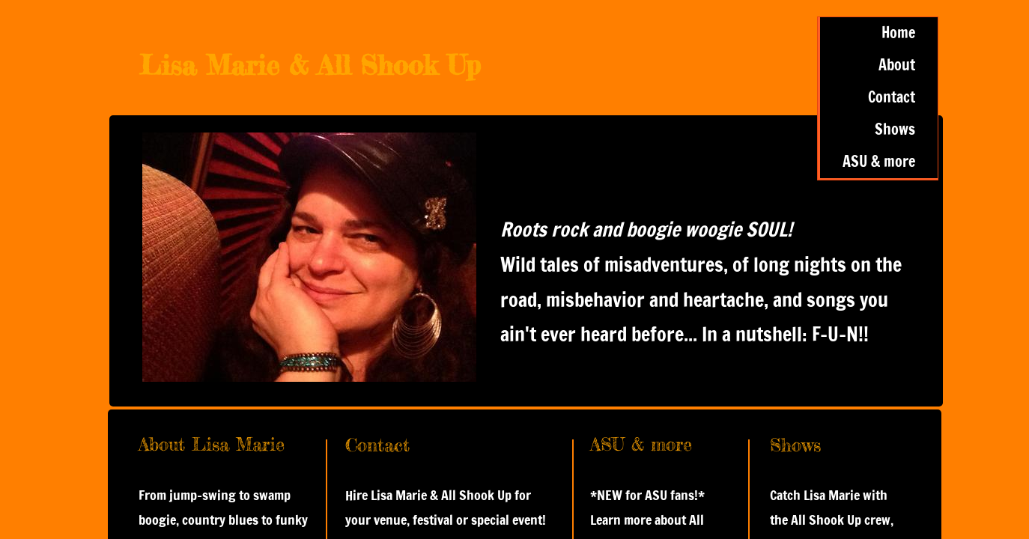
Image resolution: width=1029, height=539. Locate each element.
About (896, 65)
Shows (895, 129)
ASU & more (879, 161)
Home (898, 32)
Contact (891, 97)
